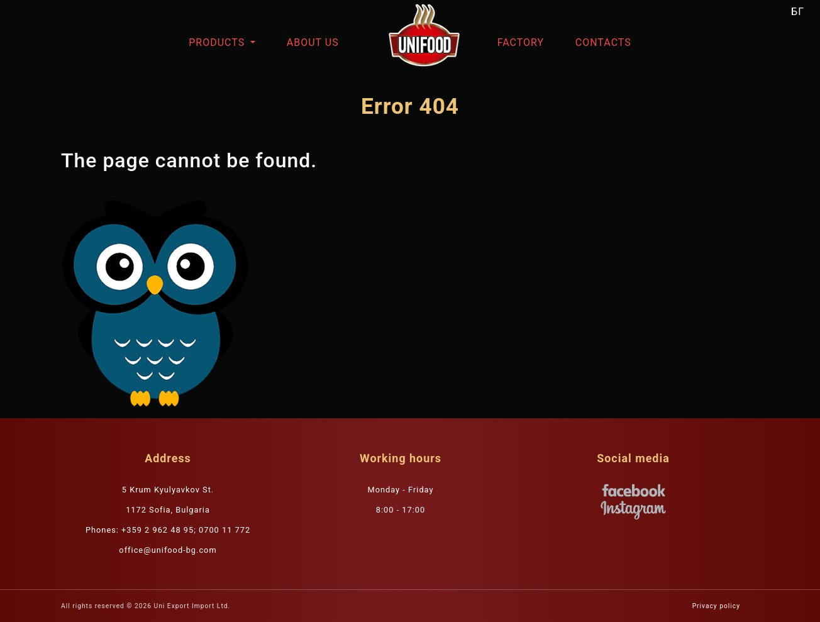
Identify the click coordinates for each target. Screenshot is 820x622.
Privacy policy (716, 606)
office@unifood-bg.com (167, 550)
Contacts (603, 42)
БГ (797, 12)
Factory (520, 42)
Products (218, 42)
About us (313, 42)
